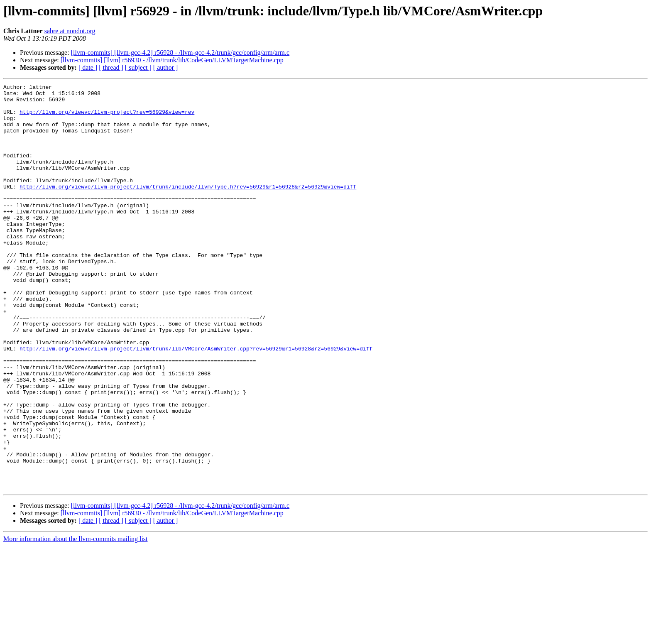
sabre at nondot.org (69, 30)
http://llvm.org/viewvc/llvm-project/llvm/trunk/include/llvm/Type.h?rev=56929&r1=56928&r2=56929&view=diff (188, 207)
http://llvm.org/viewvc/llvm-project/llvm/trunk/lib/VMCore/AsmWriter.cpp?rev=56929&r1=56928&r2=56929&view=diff (196, 402)
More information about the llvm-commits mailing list (75, 619)
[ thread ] (111, 67)
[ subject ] (138, 67)
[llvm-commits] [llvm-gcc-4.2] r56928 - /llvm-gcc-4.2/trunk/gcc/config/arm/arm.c (180, 52)
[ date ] (87, 67)
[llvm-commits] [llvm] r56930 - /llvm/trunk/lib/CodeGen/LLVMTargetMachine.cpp (172, 60)
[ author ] (165, 67)
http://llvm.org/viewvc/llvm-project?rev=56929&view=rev (107, 118)
